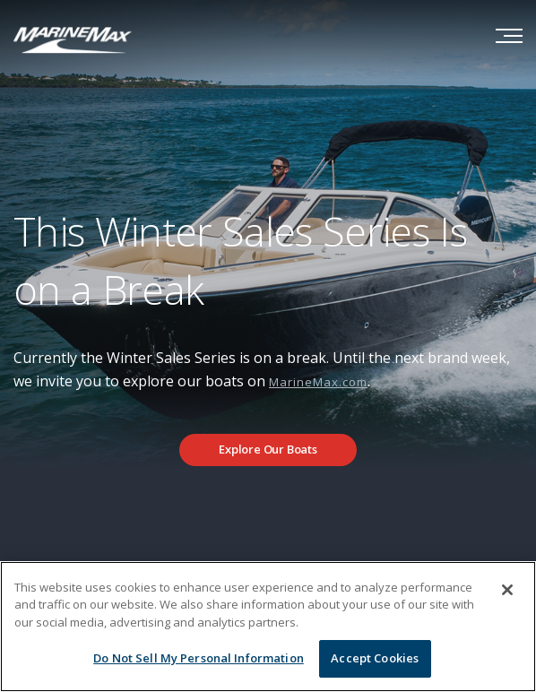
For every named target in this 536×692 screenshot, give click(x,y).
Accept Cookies (375, 658)
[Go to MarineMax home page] (72, 38)
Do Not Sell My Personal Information (198, 658)
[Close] (507, 590)
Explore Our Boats (268, 449)
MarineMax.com (318, 382)
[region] (268, 626)
